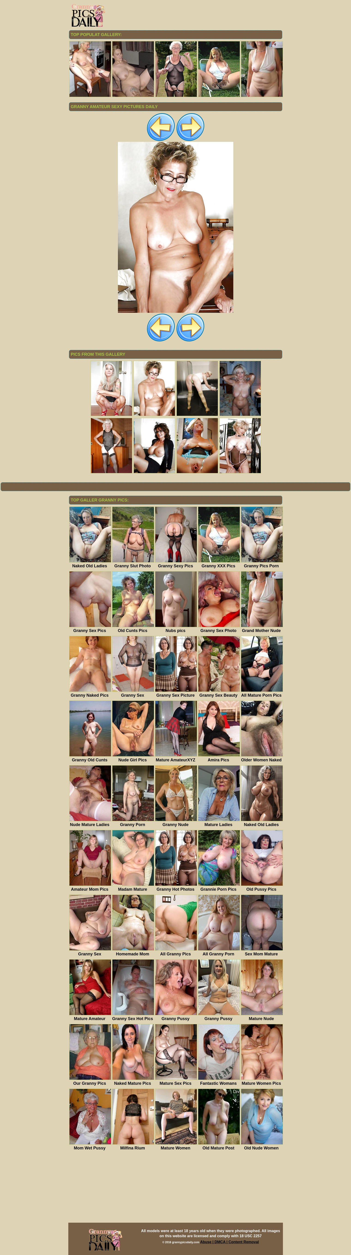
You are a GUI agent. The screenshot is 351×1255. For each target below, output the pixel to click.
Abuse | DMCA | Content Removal (229, 1242)
